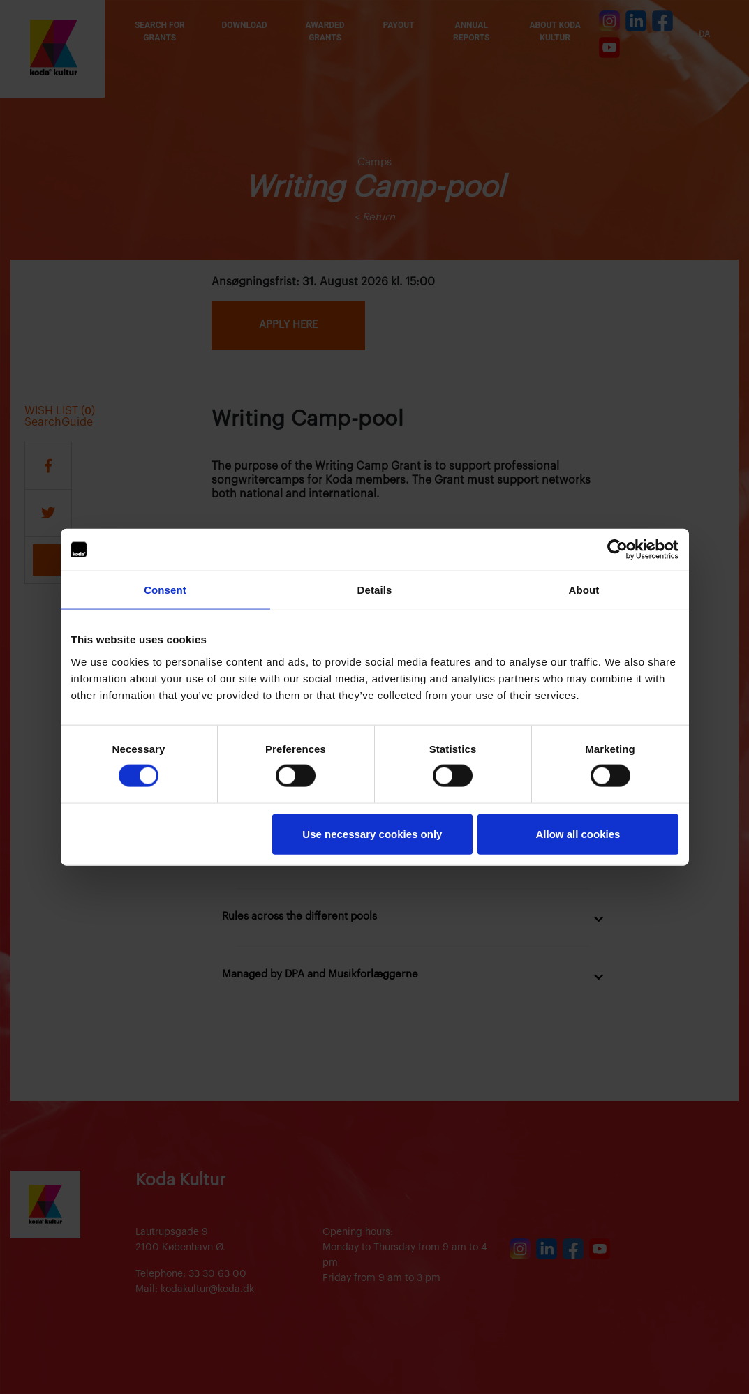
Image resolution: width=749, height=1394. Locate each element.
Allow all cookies (578, 833)
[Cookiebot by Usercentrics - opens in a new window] (617, 549)
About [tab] (584, 590)
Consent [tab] (165, 590)
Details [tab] (374, 590)
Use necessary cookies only (372, 833)
